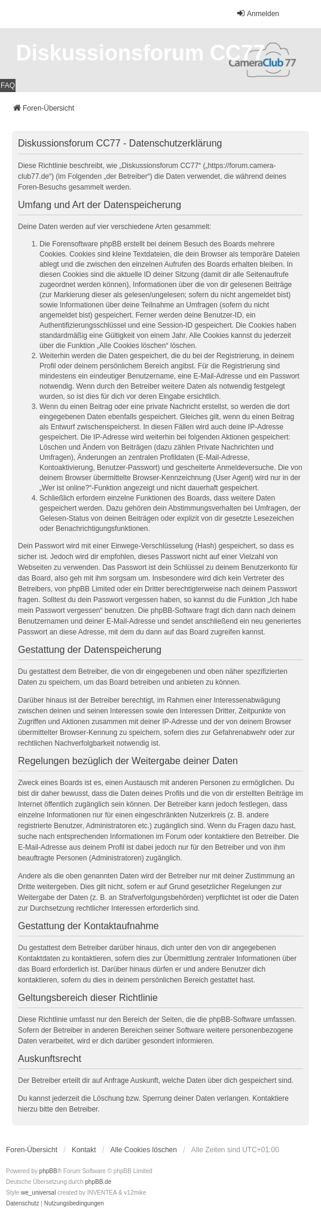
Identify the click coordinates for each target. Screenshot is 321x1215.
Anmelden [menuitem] (257, 13)
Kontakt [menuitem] (84, 1150)
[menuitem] (22, 1203)
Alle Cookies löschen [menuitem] (144, 1150)
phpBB (48, 1171)
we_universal (38, 1192)
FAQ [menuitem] (8, 85)
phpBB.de (98, 1182)
